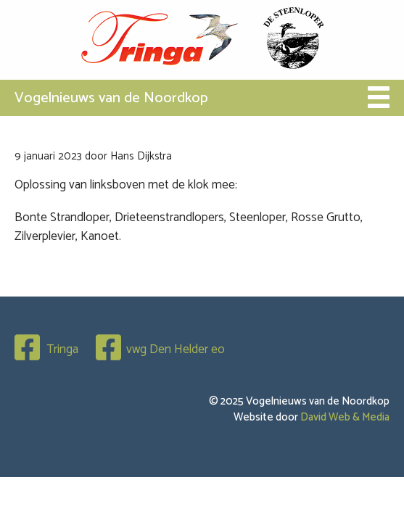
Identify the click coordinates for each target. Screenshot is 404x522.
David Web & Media (344, 417)
